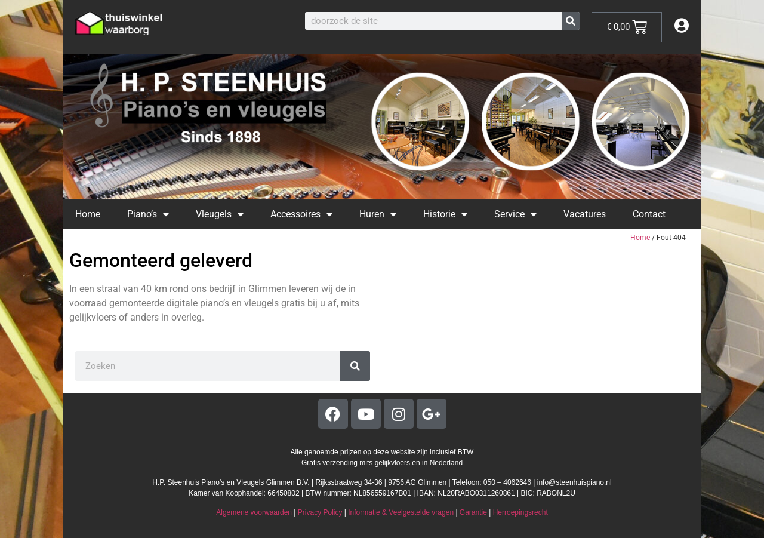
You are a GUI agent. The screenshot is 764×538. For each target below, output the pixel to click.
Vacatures (584, 214)
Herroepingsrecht (520, 512)
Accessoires (301, 214)
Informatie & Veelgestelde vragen (401, 512)
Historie (445, 214)
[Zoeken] (571, 21)
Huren (377, 214)
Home (87, 214)
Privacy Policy (320, 512)
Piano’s (148, 214)
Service (515, 214)
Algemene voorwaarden (254, 512)
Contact (649, 214)
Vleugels (220, 214)
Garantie (473, 512)
